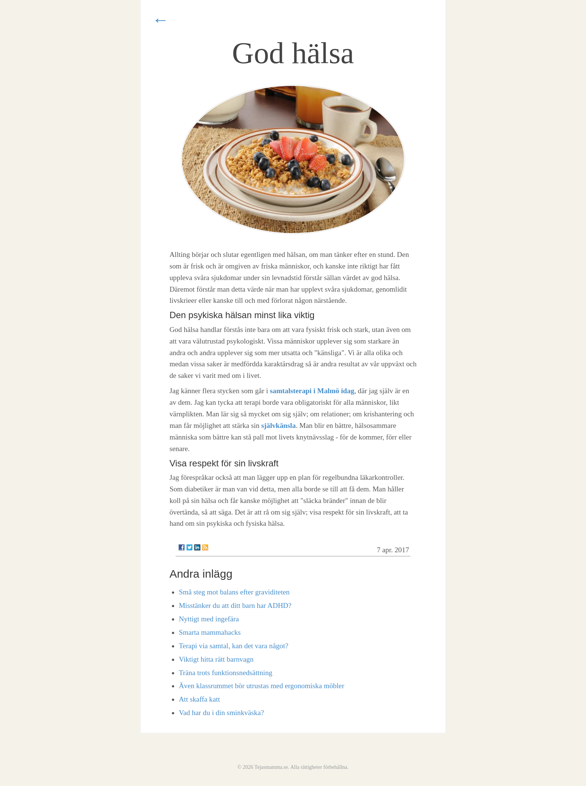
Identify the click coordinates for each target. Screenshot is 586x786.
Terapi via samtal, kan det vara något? (233, 646)
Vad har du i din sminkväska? (221, 713)
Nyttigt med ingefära (209, 619)
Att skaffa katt (199, 699)
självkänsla (278, 425)
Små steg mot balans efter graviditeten (234, 592)
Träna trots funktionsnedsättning (225, 673)
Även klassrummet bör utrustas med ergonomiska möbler (261, 686)
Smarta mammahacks (210, 632)
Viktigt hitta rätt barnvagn (216, 659)
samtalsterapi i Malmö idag (312, 391)
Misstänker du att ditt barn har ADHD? (235, 605)
